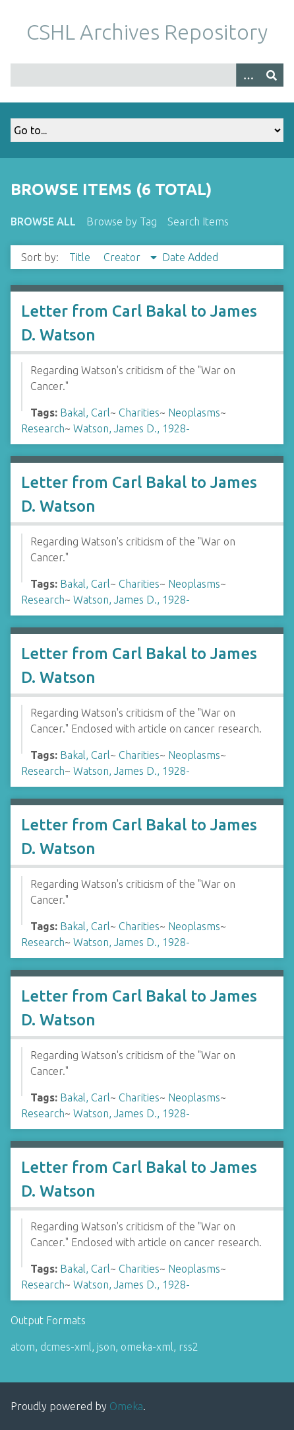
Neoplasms (194, 412)
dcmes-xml (66, 1347)
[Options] (248, 75)
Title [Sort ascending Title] (81, 257)
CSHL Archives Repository (147, 32)
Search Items (198, 221)
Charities (139, 412)
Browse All (43, 221)
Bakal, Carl (85, 412)
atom (23, 1347)
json (106, 1347)
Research (43, 428)
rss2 (188, 1347)
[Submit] (271, 75)
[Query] (147, 75)
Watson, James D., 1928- (131, 428)
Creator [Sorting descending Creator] (123, 257)
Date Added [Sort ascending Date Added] (190, 257)
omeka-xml (147, 1347)
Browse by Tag (121, 221)
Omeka (126, 1406)
